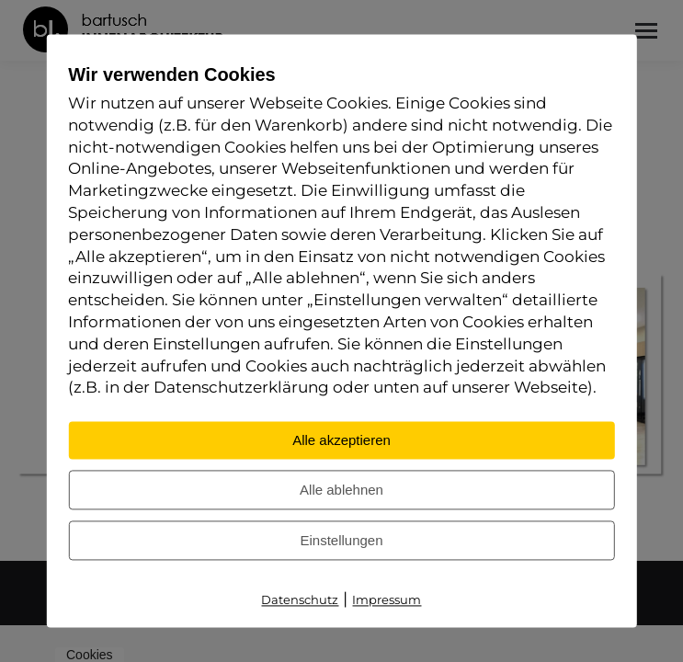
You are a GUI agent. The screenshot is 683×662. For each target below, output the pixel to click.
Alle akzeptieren (341, 441)
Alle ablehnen (341, 490)
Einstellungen (341, 541)
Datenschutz (299, 600)
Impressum (386, 600)
